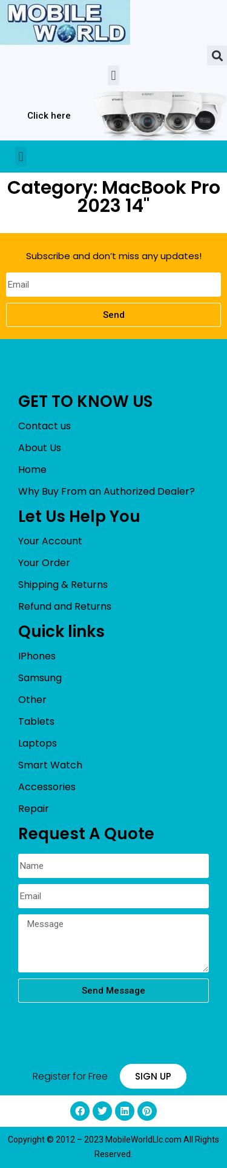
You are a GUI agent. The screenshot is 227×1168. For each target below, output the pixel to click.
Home (32, 470)
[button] (217, 55)
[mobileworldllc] (65, 22)
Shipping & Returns (63, 585)
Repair (33, 809)
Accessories (47, 787)
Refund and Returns (64, 606)
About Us (39, 448)
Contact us (44, 426)
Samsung (40, 678)
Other (32, 700)
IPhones (37, 656)
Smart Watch (50, 765)
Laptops (37, 743)
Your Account (50, 541)
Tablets (36, 721)
